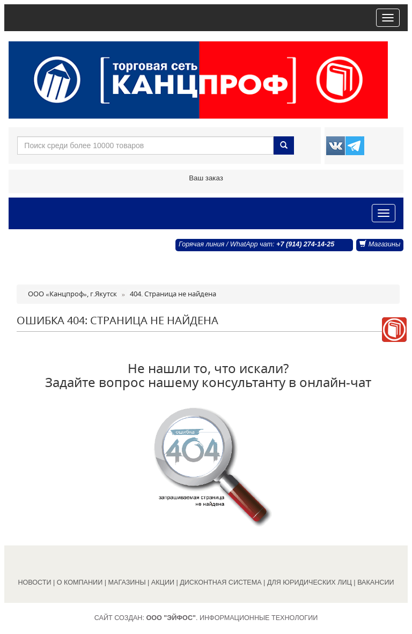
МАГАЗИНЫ (127, 582)
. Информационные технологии (232, 618)
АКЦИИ (162, 582)
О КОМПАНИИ (79, 582)
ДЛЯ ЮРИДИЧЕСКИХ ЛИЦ (309, 582)
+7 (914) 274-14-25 (305, 244)
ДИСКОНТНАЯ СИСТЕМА (220, 582)
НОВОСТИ (34, 582)
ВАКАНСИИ (375, 582)
